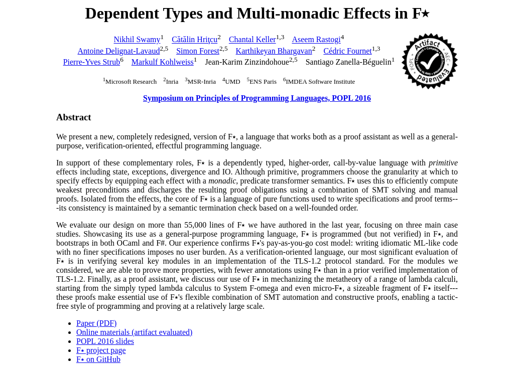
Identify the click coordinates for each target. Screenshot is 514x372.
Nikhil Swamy (137, 40)
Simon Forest (197, 51)
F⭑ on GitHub (98, 359)
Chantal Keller (252, 40)
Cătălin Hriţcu (194, 40)
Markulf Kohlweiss (163, 62)
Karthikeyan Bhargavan (274, 51)
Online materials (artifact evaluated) (134, 332)
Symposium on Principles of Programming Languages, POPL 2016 (257, 98)
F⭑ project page (101, 350)
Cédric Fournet (347, 51)
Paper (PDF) (96, 323)
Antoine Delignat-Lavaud (119, 51)
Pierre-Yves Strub (91, 62)
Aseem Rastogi (316, 40)
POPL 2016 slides (105, 341)
